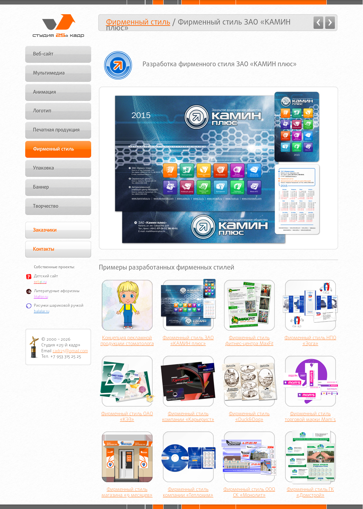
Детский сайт (46, 276)
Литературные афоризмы (57, 291)
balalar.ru (41, 311)
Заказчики (45, 230)
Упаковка (43, 168)
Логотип (42, 111)
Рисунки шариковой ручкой (58, 306)
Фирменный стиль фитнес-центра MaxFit (249, 341)
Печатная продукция (56, 130)
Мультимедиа (49, 73)
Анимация (44, 92)
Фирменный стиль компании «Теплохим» (188, 493)
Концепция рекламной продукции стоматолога (127, 341)
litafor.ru (41, 297)
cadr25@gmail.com (70, 351)
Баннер (41, 187)
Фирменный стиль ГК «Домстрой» (310, 493)
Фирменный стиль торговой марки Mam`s (310, 417)
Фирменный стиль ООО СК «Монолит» (249, 493)
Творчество (45, 206)
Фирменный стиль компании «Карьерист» (188, 417)
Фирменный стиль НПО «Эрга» (310, 341)
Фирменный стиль (138, 22)
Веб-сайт (43, 54)
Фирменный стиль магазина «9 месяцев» (127, 493)
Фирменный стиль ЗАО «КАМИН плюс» (188, 341)
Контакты (43, 249)
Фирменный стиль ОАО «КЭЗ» (127, 417)
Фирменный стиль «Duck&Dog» (249, 417)
